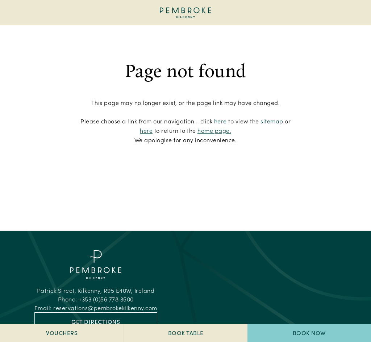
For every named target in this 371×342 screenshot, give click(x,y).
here (220, 121)
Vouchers (62, 333)
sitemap (271, 121)
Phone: (96, 299)
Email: (95, 308)
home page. (214, 130)
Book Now (309, 333)
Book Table (186, 333)
